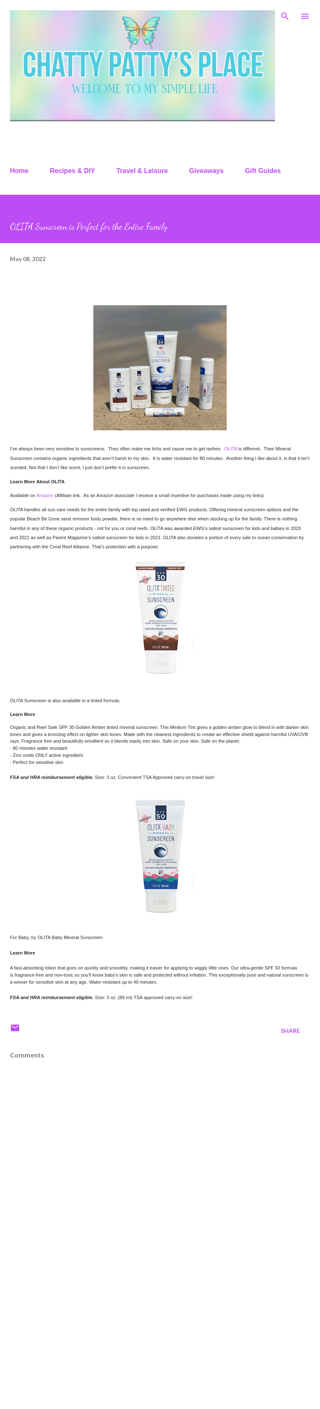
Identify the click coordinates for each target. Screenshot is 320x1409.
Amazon (44, 495)
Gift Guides (263, 170)
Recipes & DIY (72, 170)
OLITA (230, 448)
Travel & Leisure (142, 170)
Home (19, 170)
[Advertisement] (160, 1337)
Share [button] (290, 1030)
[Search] (285, 15)
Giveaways (206, 170)
